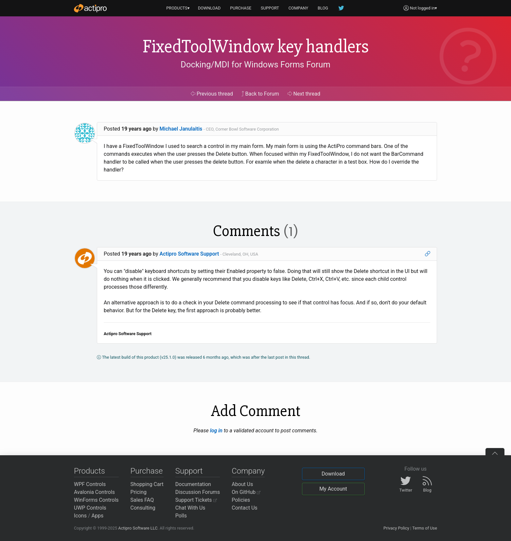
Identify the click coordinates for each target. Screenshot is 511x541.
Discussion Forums (197, 492)
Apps (98, 516)
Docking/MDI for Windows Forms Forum (255, 64)
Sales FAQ (142, 500)
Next (304, 94)
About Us (242, 484)
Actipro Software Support (189, 254)
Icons (80, 516)
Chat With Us (190, 508)
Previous (212, 94)
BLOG (323, 8)
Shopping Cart (147, 484)
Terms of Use (424, 528)
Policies (241, 500)
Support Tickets (196, 500)
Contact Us (244, 508)
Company (248, 471)
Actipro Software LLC (137, 528)
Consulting (143, 508)
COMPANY (298, 8)
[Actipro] (90, 8)
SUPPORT (270, 8)
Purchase (147, 471)
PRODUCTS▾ (178, 8)
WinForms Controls (96, 500)
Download (333, 474)
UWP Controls (90, 508)
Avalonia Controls (94, 492)
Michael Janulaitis (181, 129)
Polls (181, 516)
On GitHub (246, 492)
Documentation (193, 484)
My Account (333, 489)
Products (89, 471)
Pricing (139, 492)
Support (189, 471)
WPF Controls (90, 484)
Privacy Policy (396, 528)
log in (216, 430)
